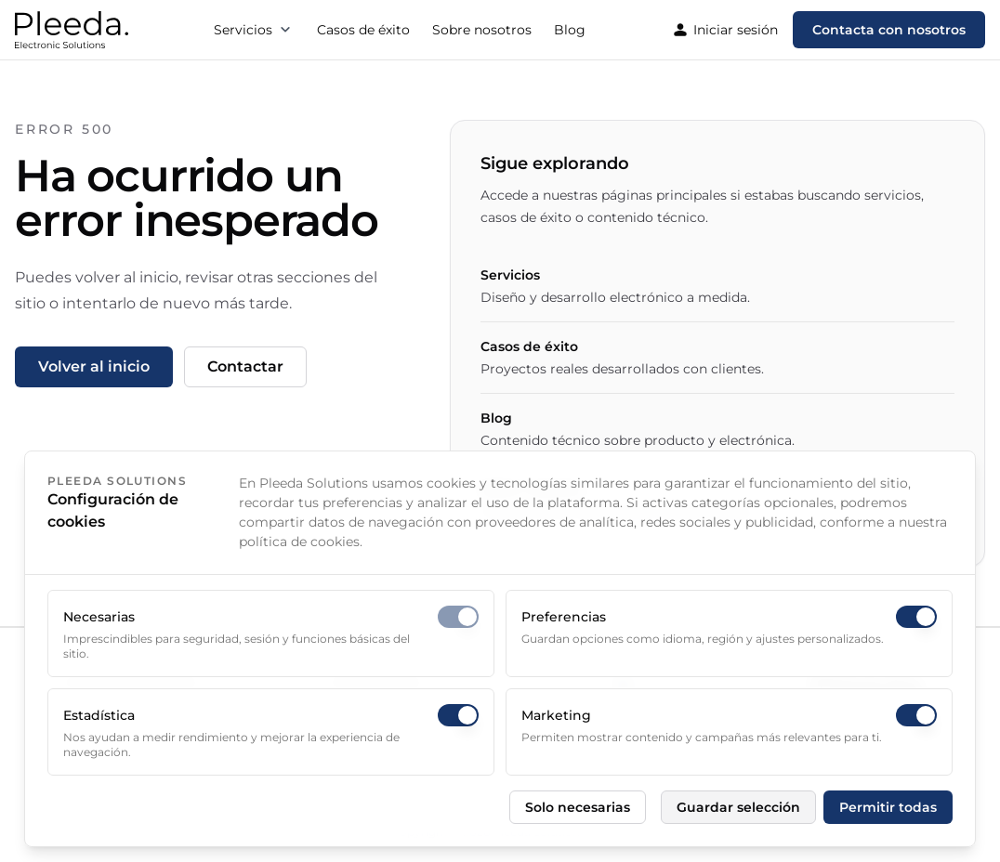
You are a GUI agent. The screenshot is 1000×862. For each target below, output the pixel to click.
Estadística (99, 715)
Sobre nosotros (482, 29)
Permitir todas (888, 807)
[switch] (458, 617)
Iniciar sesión (724, 29)
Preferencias (563, 616)
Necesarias (99, 616)
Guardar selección (738, 807)
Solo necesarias (577, 807)
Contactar (245, 366)
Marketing (556, 715)
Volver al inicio (94, 366)
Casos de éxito (363, 29)
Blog (570, 29)
